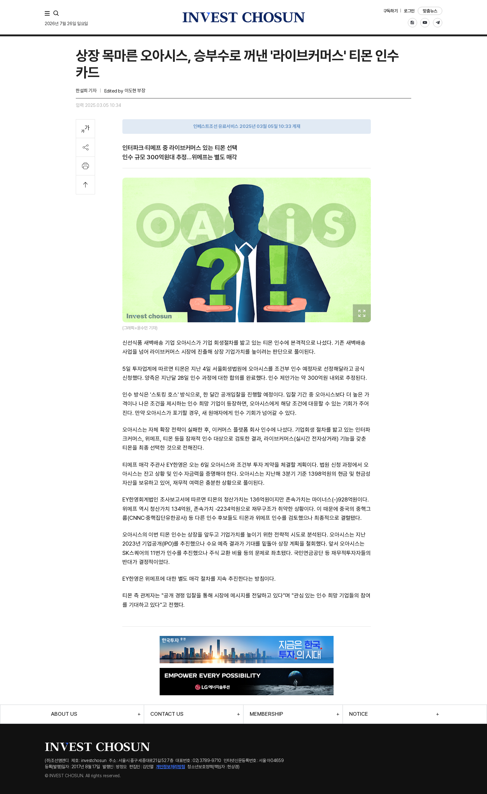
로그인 (409, 11)
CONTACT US (167, 714)
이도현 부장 (135, 90)
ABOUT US (64, 714)
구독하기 (390, 11)
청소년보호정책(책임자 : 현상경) (213, 766)
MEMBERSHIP (266, 714)
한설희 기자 (86, 90)
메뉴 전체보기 (48, 13)
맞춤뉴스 (430, 10)
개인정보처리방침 (170, 766)
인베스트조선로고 (243, 17)
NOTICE (358, 714)
